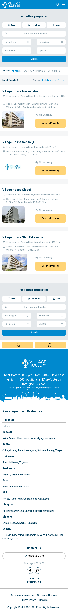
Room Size (51, 42)
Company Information (22, 595)
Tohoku (7, 432)
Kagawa (14, 522)
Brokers (43, 600)
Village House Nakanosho (20, 91)
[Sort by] (54, 80)
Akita (5, 438)
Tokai (5, 480)
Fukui (5, 462)
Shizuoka (24, 486)
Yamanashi (25, 474)
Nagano (6, 474)
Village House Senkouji (18, 142)
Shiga (34, 498)
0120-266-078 (36, 555)
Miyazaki (42, 535)
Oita (61, 535)
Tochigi (50, 450)
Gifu (11, 486)
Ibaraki (21, 450)
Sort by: (36, 80)
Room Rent (17, 50)
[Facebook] (30, 570)
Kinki (5, 492)
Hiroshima (7, 510)
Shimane (29, 510)
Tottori (38, 510)
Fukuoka (6, 535)
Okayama (19, 510)
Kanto (6, 444)
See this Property (50, 123)
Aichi (5, 486)
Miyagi (40, 438)
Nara (20, 498)
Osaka (26, 498)
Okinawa (6, 538)
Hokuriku (8, 456)
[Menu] (63, 4)
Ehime (5, 522)
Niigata (15, 474)
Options (51, 50)
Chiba (5, 450)
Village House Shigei (16, 190)
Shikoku (7, 516)
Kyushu (6, 528)
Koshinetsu (9, 468)
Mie (16, 486)
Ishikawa (13, 462)
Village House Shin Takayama (22, 237)
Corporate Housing (47, 595)
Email (50, 346)
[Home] (34, 363)
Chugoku (8, 504)
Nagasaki (53, 535)
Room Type (17, 42)
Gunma (12, 450)
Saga (15, 538)
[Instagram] (38, 570)
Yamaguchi (48, 510)
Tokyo (58, 450)
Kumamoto (30, 535)
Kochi (22, 522)
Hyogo (5, 498)
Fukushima (23, 438)
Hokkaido (8, 419)
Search (34, 58)
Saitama (41, 450)
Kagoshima (18, 535)
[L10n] (57, 4)
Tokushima (31, 522)
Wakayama (43, 498)
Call (18, 346)
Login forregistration (34, 580)
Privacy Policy (28, 600)
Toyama (23, 462)
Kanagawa (31, 450)
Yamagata (50, 438)
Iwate (33, 438)
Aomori (12, 438)
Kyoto (13, 498)
